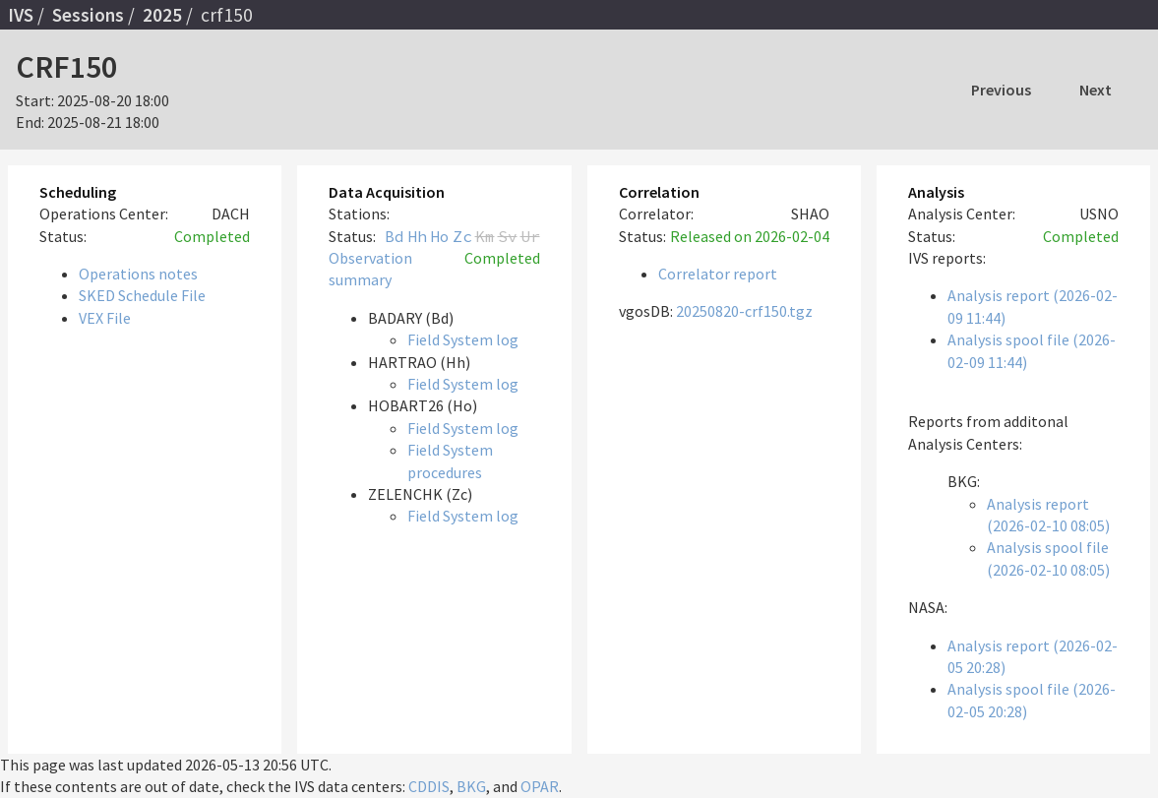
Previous (1001, 89)
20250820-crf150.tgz (744, 311)
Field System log (462, 339)
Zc (462, 236)
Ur (530, 236)
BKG (471, 786)
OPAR (539, 786)
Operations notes (138, 273)
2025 (162, 15)
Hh (417, 236)
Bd (394, 236)
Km (485, 236)
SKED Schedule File (142, 295)
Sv (508, 236)
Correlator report (717, 273)
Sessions (88, 15)
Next (1095, 89)
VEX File (105, 318)
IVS (20, 15)
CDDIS (429, 786)
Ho (440, 236)
